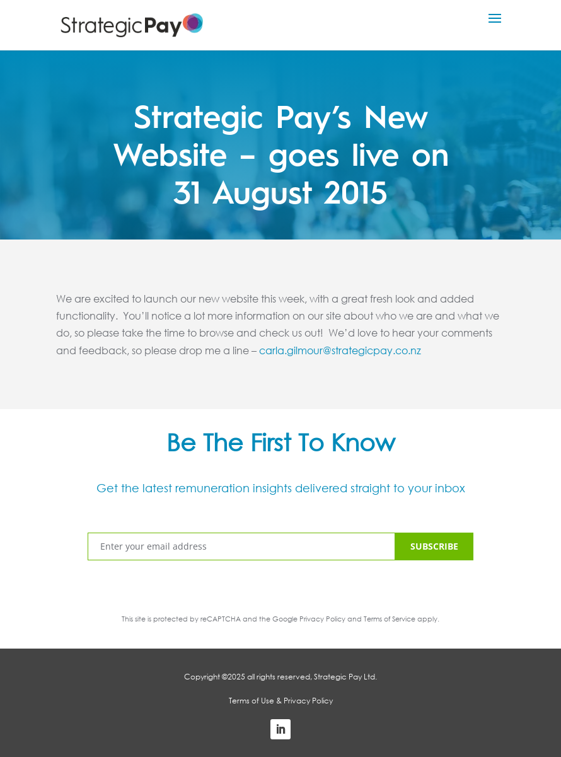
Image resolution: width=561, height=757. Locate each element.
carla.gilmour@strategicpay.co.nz (340, 350)
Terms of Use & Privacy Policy (281, 700)
